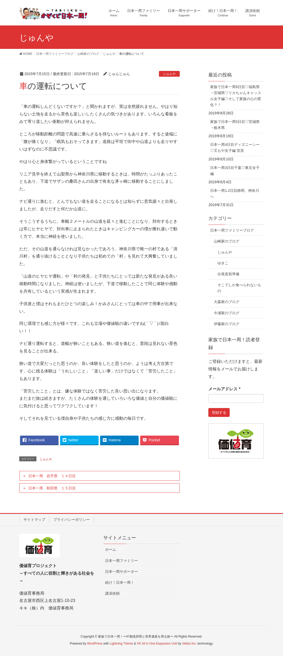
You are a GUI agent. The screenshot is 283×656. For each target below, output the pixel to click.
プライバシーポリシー (71, 519)
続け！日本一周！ (119, 582)
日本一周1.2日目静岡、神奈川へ (234, 193)
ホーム (110, 549)
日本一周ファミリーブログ (232, 230)
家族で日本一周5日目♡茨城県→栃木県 (235, 125)
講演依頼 (112, 593)
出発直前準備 (228, 274)
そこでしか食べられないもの (239, 288)
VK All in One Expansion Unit (157, 643)
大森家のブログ (226, 302)
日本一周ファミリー (121, 561)
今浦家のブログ (226, 313)
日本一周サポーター (121, 571)
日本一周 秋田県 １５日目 (52, 488)
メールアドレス (224, 389)
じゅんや (169, 74)
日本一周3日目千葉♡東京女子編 (235, 171)
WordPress (94, 643)
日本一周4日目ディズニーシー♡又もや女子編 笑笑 (235, 147)
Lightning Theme (121, 643)
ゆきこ (222, 263)
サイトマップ (34, 519)
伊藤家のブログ (226, 324)
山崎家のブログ (226, 241)
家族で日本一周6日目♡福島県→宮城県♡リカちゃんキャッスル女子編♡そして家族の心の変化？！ (235, 96)
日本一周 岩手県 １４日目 (52, 476)
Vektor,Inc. (189, 643)
